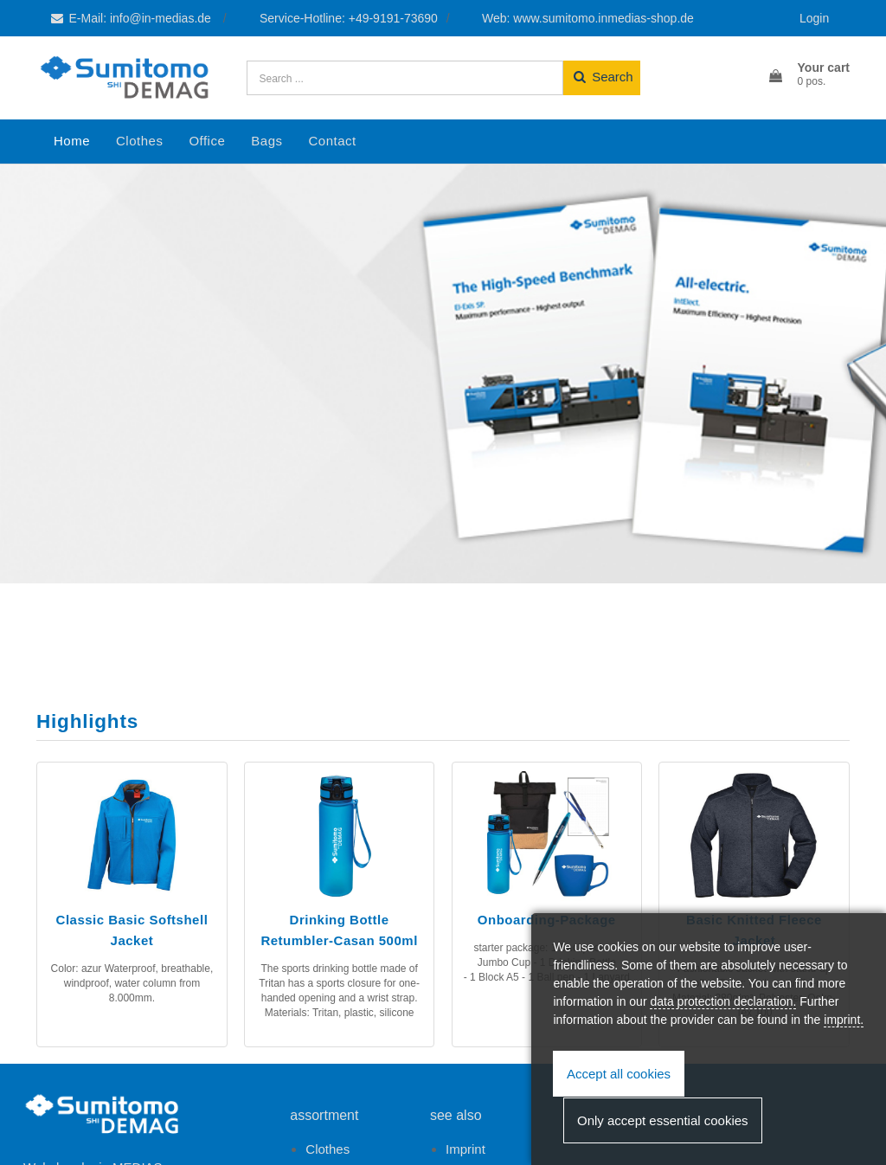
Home (72, 140)
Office (207, 140)
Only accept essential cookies (662, 1120)
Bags (266, 140)
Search (601, 76)
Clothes (139, 140)
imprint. (844, 1020)
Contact (332, 140)
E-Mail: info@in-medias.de (131, 18)
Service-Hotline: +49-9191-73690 (349, 18)
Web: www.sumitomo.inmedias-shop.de (588, 18)
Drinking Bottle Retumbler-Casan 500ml (338, 930)
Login (814, 18)
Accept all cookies (619, 1073)
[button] (808, 75)
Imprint (465, 1149)
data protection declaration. (723, 1001)
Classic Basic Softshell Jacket (132, 930)
